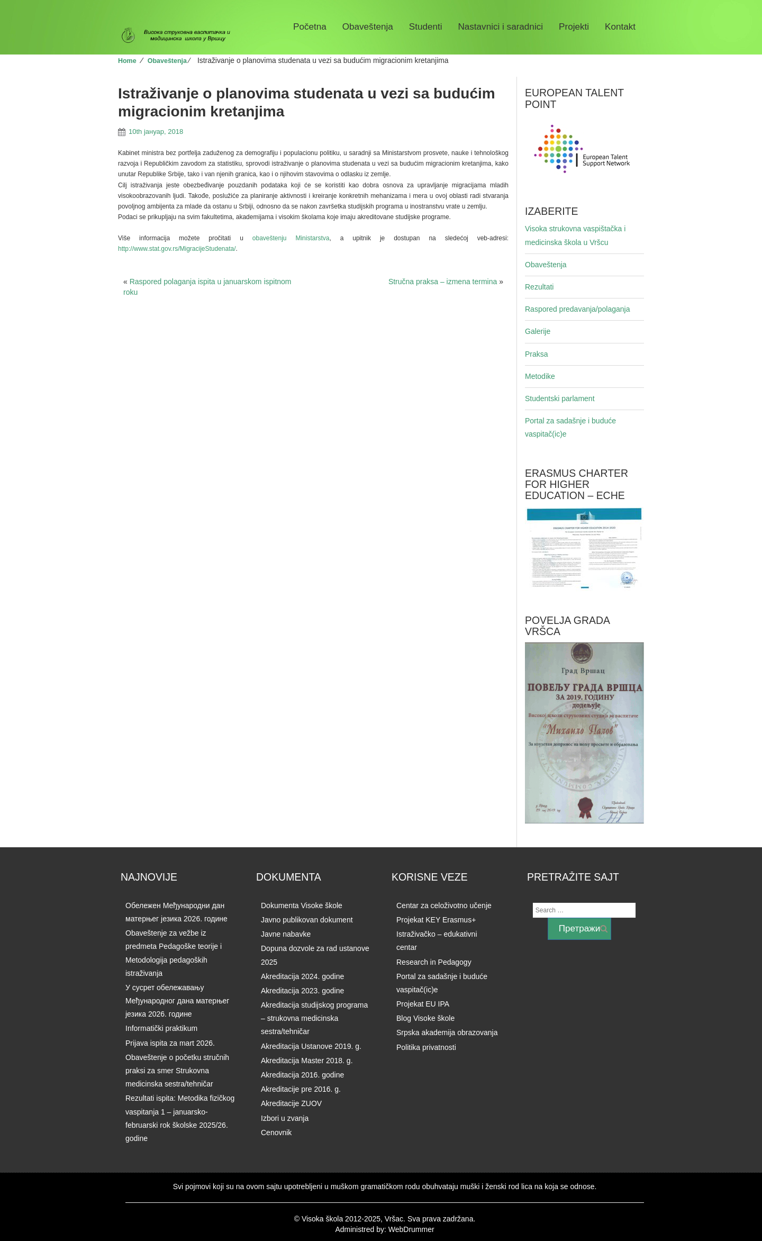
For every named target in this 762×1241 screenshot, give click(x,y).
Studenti (425, 27)
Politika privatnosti (426, 1047)
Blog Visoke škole (425, 1018)
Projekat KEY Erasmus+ (436, 920)
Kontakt (620, 27)
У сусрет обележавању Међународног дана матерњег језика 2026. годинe (177, 1000)
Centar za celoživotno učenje (444, 905)
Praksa (536, 354)
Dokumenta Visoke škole (301, 905)
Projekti (574, 27)
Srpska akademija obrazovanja (446, 1032)
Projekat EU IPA (422, 1004)
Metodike (540, 376)
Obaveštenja (367, 27)
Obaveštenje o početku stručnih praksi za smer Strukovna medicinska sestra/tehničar (177, 1070)
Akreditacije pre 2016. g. (301, 1089)
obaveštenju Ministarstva (291, 238)
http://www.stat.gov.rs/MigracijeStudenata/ (177, 248)
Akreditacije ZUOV (291, 1103)
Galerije (537, 331)
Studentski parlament (560, 398)
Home (127, 61)
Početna (309, 27)
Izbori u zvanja (285, 1118)
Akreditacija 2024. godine (302, 976)
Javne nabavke (286, 934)
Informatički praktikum (161, 1028)
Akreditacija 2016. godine (302, 1075)
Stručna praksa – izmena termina (442, 281)
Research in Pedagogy (433, 962)
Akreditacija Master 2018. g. (307, 1060)
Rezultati (539, 287)
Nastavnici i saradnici (500, 27)
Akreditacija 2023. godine (302, 990)
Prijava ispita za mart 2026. (170, 1043)
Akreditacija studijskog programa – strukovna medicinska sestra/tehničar (314, 1018)
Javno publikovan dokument (307, 920)
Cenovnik (276, 1132)
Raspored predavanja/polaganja (577, 309)
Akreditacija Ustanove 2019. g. (311, 1046)
